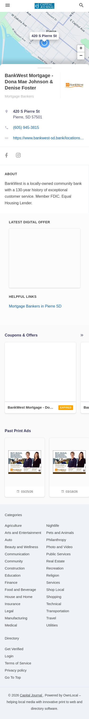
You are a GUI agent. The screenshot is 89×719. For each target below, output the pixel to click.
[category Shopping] (53, 597)
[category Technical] (53, 604)
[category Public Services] (58, 554)
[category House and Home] (19, 597)
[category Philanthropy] (56, 540)
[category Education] (13, 575)
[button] (44, 42)
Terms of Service (18, 663)
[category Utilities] (52, 625)
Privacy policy (16, 670)
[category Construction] (15, 568)
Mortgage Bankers (19, 96)
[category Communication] (17, 554)
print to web (67, 702)
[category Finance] (11, 582)
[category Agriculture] (13, 525)
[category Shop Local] (55, 590)
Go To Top (13, 677)
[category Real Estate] (55, 561)
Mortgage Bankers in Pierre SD (35, 306)
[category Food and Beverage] (20, 590)
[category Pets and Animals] (60, 533)
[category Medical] (11, 625)
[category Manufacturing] (16, 618)
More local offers (82, 335)
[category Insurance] (12, 604)
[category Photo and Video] (59, 547)
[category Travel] (51, 618)
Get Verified (14, 649)
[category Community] (14, 561)
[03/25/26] (25, 467)
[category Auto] (8, 540)
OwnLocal (70, 695)
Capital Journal (31, 695)
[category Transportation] (57, 611)
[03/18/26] (69, 467)
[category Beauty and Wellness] (21, 547)
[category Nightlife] (52, 525)
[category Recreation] (55, 568)
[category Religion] (52, 575)
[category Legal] (9, 611)
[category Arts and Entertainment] (23, 533)
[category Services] (53, 582)
